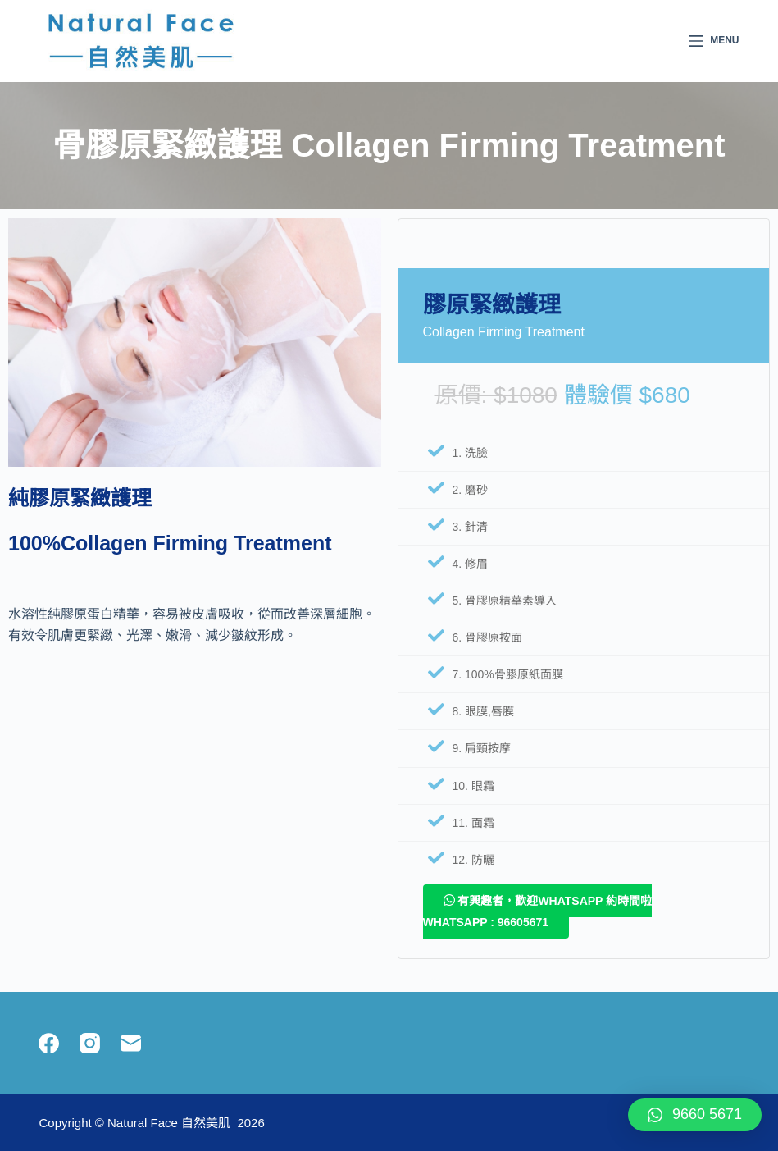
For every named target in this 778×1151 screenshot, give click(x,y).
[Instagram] (90, 1043)
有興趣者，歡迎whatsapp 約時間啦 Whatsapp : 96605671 (538, 911)
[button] (695, 1114)
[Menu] (714, 41)
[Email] (131, 1043)
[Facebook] (49, 1043)
